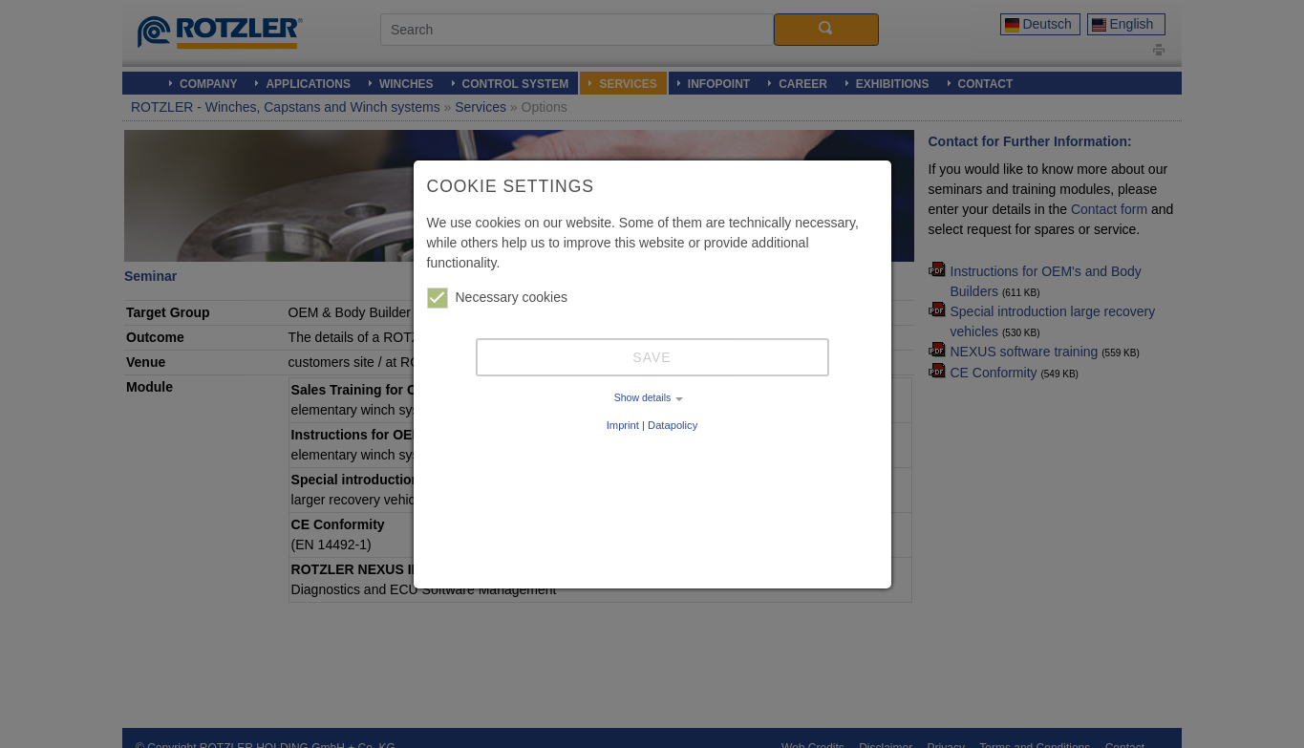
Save (651, 357)
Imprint (623, 425)
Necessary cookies (497, 298)
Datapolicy (672, 425)
